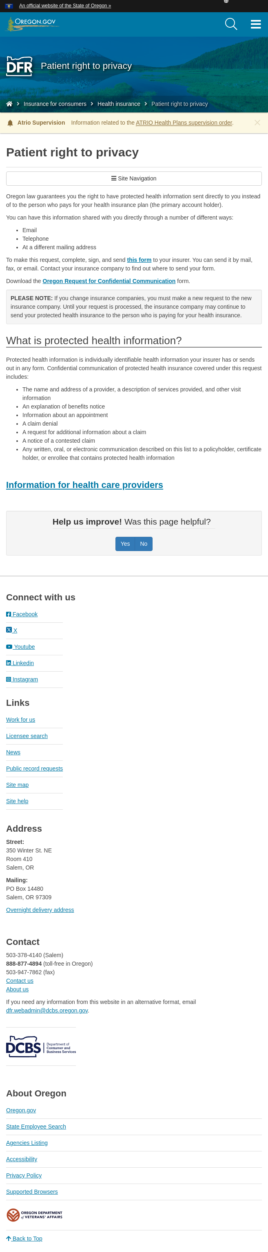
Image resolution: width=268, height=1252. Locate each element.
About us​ (17, 989)
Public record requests (34, 768)
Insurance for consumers (55, 104)
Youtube (20, 647)
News (13, 752)
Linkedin (20, 663)
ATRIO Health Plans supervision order (184, 122)
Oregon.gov (21, 1110)
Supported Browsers (32, 1191)
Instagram (22, 679)
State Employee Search (36, 1126)
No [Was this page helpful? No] (143, 543)
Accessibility (21, 1159)
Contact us (19, 980)
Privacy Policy (24, 1175)
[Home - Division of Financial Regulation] (9, 104)
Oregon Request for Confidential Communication (109, 281)
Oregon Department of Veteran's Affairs (34, 1215)
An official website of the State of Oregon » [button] (65, 6)
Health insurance (118, 104)
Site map (17, 785)
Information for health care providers (84, 485)
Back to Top (24, 1238)
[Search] (231, 24)
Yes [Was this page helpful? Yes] (125, 543)
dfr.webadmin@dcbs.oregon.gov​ (47, 1010)
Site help (17, 801)
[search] (231, 24)
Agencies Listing (27, 1143)
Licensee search (27, 736)
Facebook (22, 614)
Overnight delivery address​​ (40, 910)
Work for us (20, 719)
